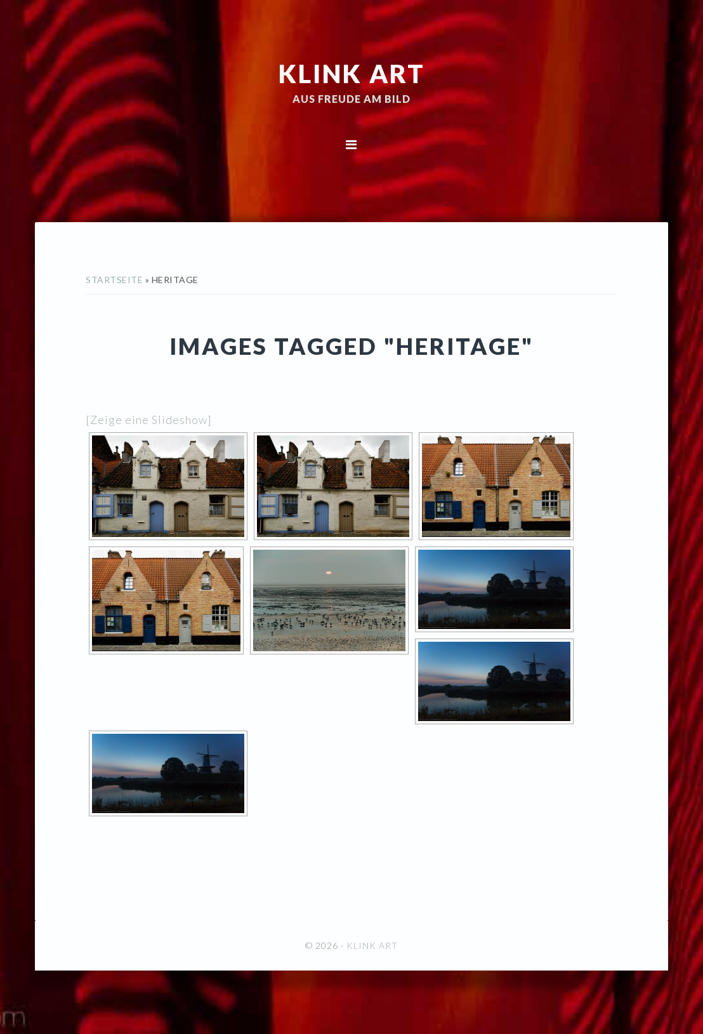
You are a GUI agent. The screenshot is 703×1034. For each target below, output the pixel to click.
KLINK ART (352, 73)
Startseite (114, 279)
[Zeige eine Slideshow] (149, 420)
